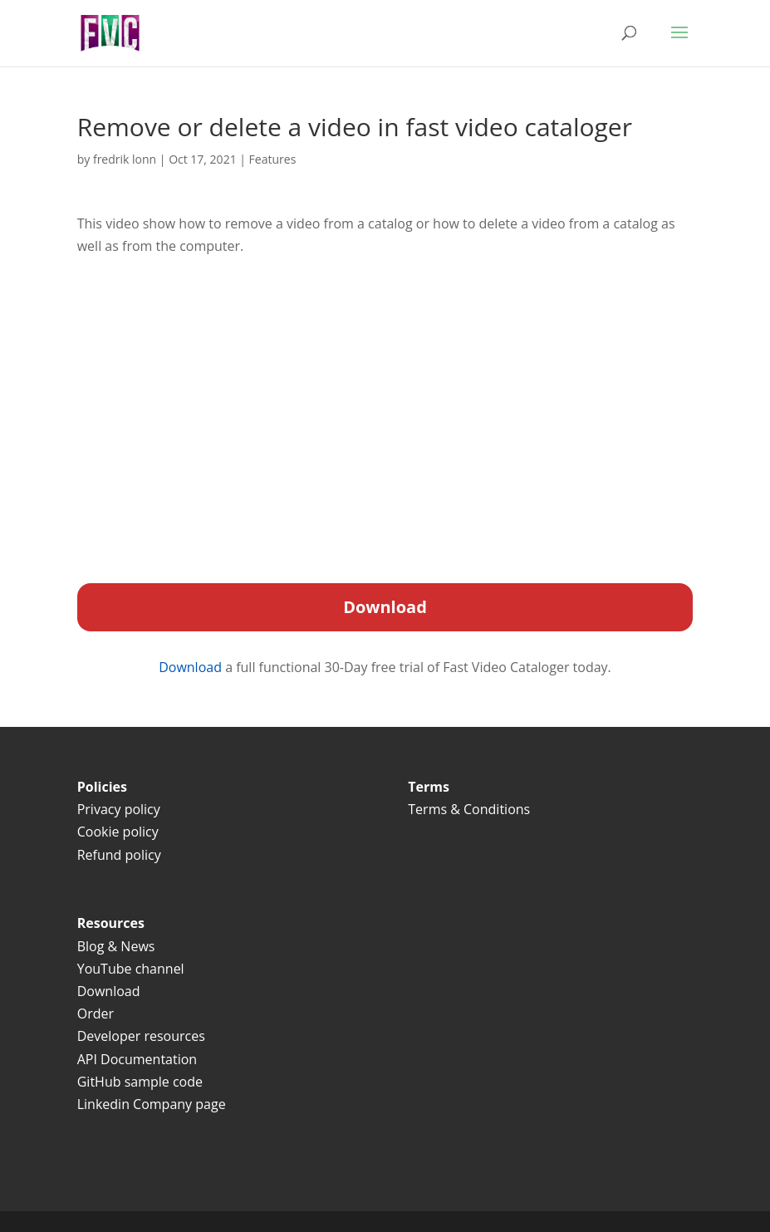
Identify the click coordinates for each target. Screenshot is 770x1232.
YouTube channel (130, 969)
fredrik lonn (124, 159)
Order (95, 1013)
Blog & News (116, 946)
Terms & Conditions (470, 809)
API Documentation (137, 1059)
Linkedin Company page (151, 1104)
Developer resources (141, 1036)
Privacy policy (118, 809)
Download (192, 667)
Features (273, 159)
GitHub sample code (140, 1081)
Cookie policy (118, 831)
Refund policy (119, 855)
